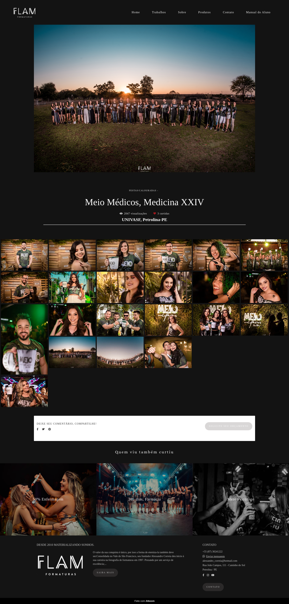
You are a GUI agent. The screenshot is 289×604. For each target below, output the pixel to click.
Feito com (144, 601)
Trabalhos (159, 12)
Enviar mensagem (215, 556)
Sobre (182, 12)
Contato (228, 12)
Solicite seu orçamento (228, 426)
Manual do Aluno (258, 12)
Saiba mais (105, 572)
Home (136, 12)
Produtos (204, 12)
